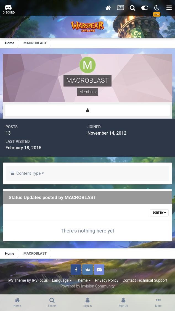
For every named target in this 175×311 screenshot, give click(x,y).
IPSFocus (40, 280)
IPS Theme (17, 280)
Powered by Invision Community (87, 286)
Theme (83, 280)
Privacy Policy (106, 280)
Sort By (159, 212)
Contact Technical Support (145, 280)
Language (62, 280)
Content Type (27, 173)
